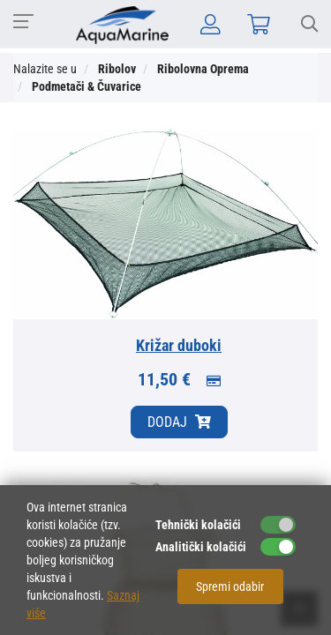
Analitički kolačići (200, 547)
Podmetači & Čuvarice (86, 86)
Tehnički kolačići (198, 525)
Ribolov (117, 69)
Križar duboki (179, 345)
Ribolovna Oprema (203, 69)
